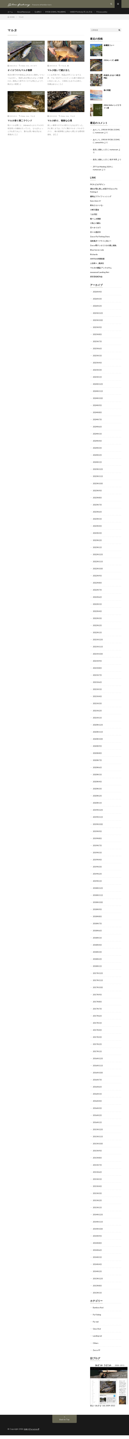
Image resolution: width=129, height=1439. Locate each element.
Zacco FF (38, 46)
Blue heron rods (97, 256)
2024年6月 (97, 432)
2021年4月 (97, 702)
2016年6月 (97, 1091)
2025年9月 (97, 333)
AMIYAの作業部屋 (97, 265)
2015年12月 (98, 1134)
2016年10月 (98, 1077)
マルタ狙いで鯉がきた (59, 73)
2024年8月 (97, 418)
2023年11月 (98, 482)
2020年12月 (98, 730)
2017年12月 (98, 978)
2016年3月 (97, 1112)
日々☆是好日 (95, 238)
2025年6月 (97, 355)
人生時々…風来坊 (97, 270)
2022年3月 (97, 624)
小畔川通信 (94, 216)
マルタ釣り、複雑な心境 (61, 123)
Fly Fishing (97, 1318)
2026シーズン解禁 (111, 64)
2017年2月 (97, 1049)
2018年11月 (98, 900)
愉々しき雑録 (95, 225)
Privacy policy (110, 13)
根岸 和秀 (115, 163)
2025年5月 (97, 362)
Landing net (98, 1340)
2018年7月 (97, 928)
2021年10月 (98, 659)
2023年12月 (98, 475)
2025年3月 (97, 376)
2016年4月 (97, 1105)
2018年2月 (97, 964)
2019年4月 (97, 864)
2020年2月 (97, 801)
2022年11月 (98, 567)
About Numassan (24, 13)
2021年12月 (98, 645)
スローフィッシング (32, 1433)
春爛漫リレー (109, 49)
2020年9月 (97, 751)
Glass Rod (97, 1333)
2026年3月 (97, 305)
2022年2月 (97, 631)
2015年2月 (97, 1204)
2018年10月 (98, 907)
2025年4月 (97, 369)
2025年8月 (97, 340)
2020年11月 (98, 737)
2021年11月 (98, 652)
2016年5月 (97, 1098)
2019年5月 (97, 857)
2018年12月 (98, 893)
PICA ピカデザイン (97, 191)
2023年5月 (97, 525)
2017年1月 (97, 1056)
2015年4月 (97, 1190)
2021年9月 (97, 666)
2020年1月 (97, 808)
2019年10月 (98, 829)
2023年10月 (98, 489)
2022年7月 (97, 595)
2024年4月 (97, 447)
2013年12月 (98, 1282)
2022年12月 (98, 560)
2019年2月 (97, 879)
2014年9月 (97, 1240)
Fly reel (96, 1325)
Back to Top (64, 1423)
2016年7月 (97, 1084)
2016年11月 (98, 1070)
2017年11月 (98, 985)
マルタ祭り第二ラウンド (21, 123)
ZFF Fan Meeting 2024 (102, 173)
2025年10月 (98, 326)
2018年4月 (97, 949)
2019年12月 (98, 815)
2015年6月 (97, 1176)
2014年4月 (97, 1268)
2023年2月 (97, 546)
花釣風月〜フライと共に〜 (100, 247)
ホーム (10, 13)
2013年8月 (97, 1289)
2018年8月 (97, 921)
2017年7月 (97, 1013)
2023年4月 (97, 532)
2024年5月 (97, 440)
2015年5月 (97, 1183)
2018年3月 (97, 957)
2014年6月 (97, 1254)
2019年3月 (97, 872)
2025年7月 (97, 347)
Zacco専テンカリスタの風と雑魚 (103, 252)
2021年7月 (97, 680)
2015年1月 (97, 1211)
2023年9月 (97, 496)
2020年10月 (98, 744)
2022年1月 (97, 638)
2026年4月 (97, 298)
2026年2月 (97, 312)
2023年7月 (97, 510)
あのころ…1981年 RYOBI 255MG (107, 133)
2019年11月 (98, 822)
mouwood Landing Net (99, 278)
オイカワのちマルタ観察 (21, 73)
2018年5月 (97, 942)
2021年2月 (97, 716)
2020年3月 (97, 794)
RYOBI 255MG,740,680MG (59, 13)
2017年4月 (97, 1034)
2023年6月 (97, 517)
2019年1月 (97, 886)
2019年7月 (97, 850)
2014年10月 (98, 1233)
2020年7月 (97, 765)
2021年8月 (97, 673)
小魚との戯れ (95, 229)
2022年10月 (98, 574)
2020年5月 (97, 779)
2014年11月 (98, 1226)
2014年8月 (97, 1247)
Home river (25, 69)
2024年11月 (98, 397)
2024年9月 (97, 411)
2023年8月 (97, 503)
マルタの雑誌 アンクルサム (101, 274)
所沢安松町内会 (96, 283)
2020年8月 (97, 758)
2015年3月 (97, 1197)
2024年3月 (97, 454)
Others (96, 1347)
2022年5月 (97, 610)
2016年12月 (98, 1063)
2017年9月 (97, 999)
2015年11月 (98, 1141)
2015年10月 (98, 1148)
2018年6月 (97, 935)
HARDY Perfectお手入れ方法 (87, 13)
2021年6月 (97, 687)
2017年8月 (97, 1006)
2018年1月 (97, 971)
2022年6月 (97, 602)
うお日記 (93, 220)
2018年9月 (97, 914)
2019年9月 (97, 836)
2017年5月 (97, 1027)
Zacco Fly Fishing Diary (100, 243)
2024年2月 (97, 461)
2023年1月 (97, 553)
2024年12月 (98, 390)
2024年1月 (97, 468)
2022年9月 (97, 581)
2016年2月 (97, 1119)
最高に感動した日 (100, 153)
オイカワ (33, 69)
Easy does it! (95, 207)
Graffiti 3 (40, 13)
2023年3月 (97, 539)
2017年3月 (97, 1042)
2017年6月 (97, 1020)
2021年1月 (97, 723)
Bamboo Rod (98, 1311)
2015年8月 (97, 1162)
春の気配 (107, 94)
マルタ (63, 69)
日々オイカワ (95, 234)
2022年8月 (97, 588)
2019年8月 (97, 843)
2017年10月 (98, 992)
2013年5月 (97, 1296)
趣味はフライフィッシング (100, 203)
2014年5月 (97, 1261)
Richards (94, 261)
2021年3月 (97, 709)
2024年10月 (98, 404)
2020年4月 (97, 787)
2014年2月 (97, 1275)
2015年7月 (97, 1169)
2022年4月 (97, 617)
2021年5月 (97, 694)
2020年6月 (97, 772)
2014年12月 (98, 1219)
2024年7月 (97, 425)
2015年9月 (97, 1155)
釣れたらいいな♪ (96, 212)
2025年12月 (98, 319)
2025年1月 (97, 383)
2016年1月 (97, 1126)
